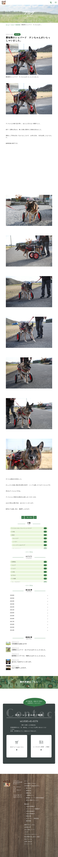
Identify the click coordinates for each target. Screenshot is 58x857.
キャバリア (30, 539)
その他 (29, 532)
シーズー (30, 542)
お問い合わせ (28, 841)
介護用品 (29, 562)
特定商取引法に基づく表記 (32, 837)
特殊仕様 (28, 816)
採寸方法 (28, 788)
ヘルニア (29, 565)
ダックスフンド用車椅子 (33, 809)
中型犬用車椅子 (30, 811)
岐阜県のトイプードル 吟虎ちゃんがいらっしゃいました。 (29, 656)
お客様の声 (27, 827)
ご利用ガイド (30, 795)
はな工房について (29, 829)
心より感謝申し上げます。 (19, 668)
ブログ (12, 24)
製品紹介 (26, 804)
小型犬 (29, 535)
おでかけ (29, 575)
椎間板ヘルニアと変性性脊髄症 (35, 798)
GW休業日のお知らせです (19, 644)
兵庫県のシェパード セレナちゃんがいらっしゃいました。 (29, 650)
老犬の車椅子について (32, 800)
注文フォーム (28, 839)
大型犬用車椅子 (30, 814)
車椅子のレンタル (29, 825)
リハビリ (29, 569)
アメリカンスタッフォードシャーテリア (29, 528)
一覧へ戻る (29, 517)
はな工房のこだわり (30, 783)
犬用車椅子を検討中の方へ (32, 786)
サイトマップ (28, 844)
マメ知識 (29, 579)
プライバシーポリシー (30, 834)
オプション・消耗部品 (32, 818)
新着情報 (18, 24)
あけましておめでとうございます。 (22, 662)
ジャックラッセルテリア (30, 545)
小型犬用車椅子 (30, 806)
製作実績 (28, 821)
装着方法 (28, 790)
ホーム (7, 24)
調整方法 (28, 793)
